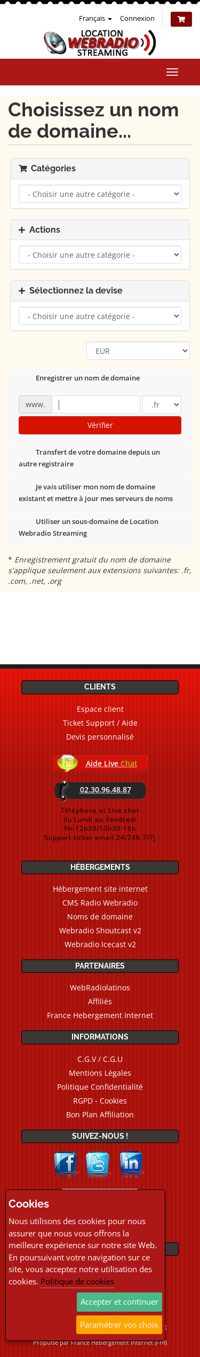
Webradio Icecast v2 (100, 944)
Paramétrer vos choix (119, 1324)
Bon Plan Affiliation (100, 1114)
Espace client (100, 709)
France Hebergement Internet (100, 1015)
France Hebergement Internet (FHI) (119, 1342)
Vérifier (100, 425)
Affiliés (100, 1001)
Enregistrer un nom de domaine (79, 379)
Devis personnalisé (100, 737)
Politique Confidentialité (100, 1087)
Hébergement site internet (100, 889)
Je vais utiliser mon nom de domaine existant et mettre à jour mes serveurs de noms (96, 492)
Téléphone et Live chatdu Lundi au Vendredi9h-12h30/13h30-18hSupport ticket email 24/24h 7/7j (100, 824)
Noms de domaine (100, 916)
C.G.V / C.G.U (100, 1059)
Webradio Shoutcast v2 (100, 930)
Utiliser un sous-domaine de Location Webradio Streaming (88, 527)
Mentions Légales (100, 1073)
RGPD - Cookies (100, 1101)
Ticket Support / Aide (100, 723)
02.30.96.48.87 (105, 789)
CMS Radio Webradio (100, 903)
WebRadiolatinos (100, 987)
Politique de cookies (77, 1281)
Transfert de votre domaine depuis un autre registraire (89, 458)
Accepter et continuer (119, 1301)
